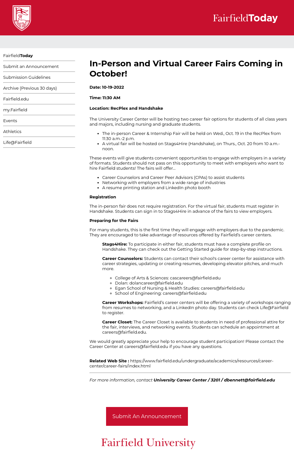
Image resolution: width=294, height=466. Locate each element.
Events (10, 120)
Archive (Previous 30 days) (30, 88)
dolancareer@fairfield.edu (156, 282)
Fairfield (18, 55)
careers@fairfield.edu (223, 288)
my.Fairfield (15, 109)
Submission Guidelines (26, 77)
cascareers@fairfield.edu (195, 277)
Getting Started (193, 249)
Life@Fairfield (17, 142)
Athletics (12, 131)
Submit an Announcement (31, 66)
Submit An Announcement (147, 416)
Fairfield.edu (16, 98)
